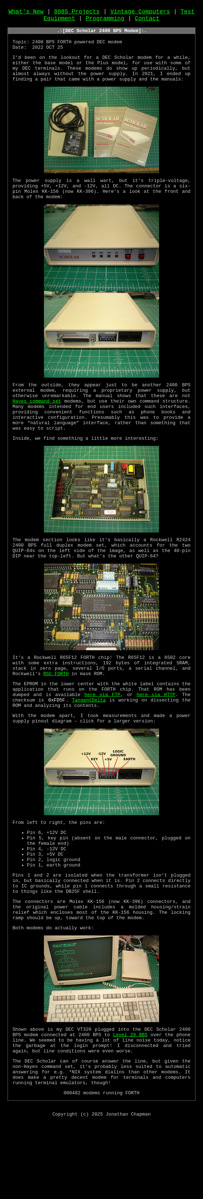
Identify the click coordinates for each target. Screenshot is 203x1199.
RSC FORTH (56, 711)
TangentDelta (89, 742)
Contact (147, 21)
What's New (26, 13)
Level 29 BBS (130, 1100)
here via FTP (102, 735)
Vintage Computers (140, 13)
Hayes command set (37, 423)
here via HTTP (156, 735)
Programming (105, 21)
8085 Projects (77, 13)
